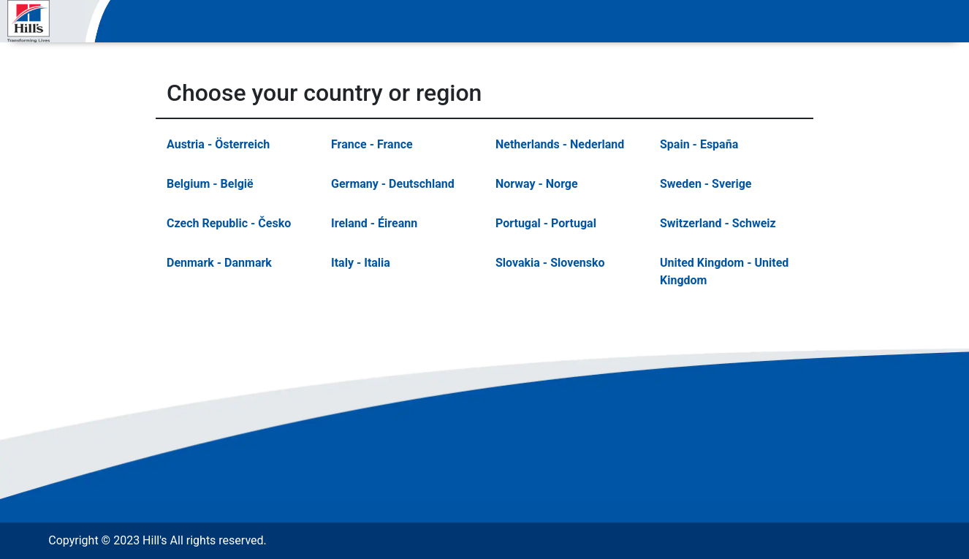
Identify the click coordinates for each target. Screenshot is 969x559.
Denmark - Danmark (219, 263)
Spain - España (699, 144)
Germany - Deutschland (393, 184)
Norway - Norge (536, 184)
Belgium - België (210, 184)
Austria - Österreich (218, 144)
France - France (372, 144)
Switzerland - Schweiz (718, 223)
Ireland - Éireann (374, 223)
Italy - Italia (360, 263)
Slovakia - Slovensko (550, 263)
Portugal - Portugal (545, 223)
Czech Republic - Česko (229, 223)
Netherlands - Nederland (559, 144)
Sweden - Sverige (705, 184)
